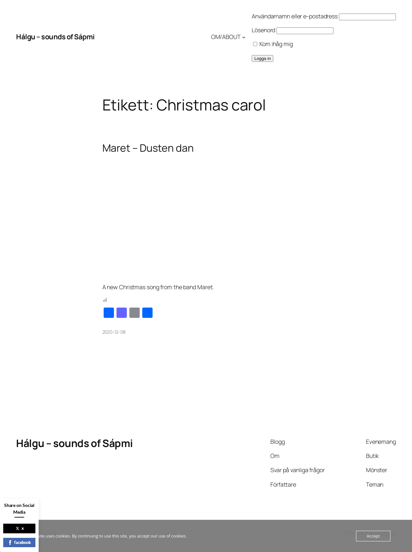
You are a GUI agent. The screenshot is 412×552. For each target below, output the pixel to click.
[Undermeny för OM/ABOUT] (244, 37)
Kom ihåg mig (273, 44)
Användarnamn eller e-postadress (295, 16)
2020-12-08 (114, 332)
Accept (373, 536)
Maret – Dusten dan (148, 148)
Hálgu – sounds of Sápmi (55, 37)
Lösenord (263, 30)
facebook (19, 542)
